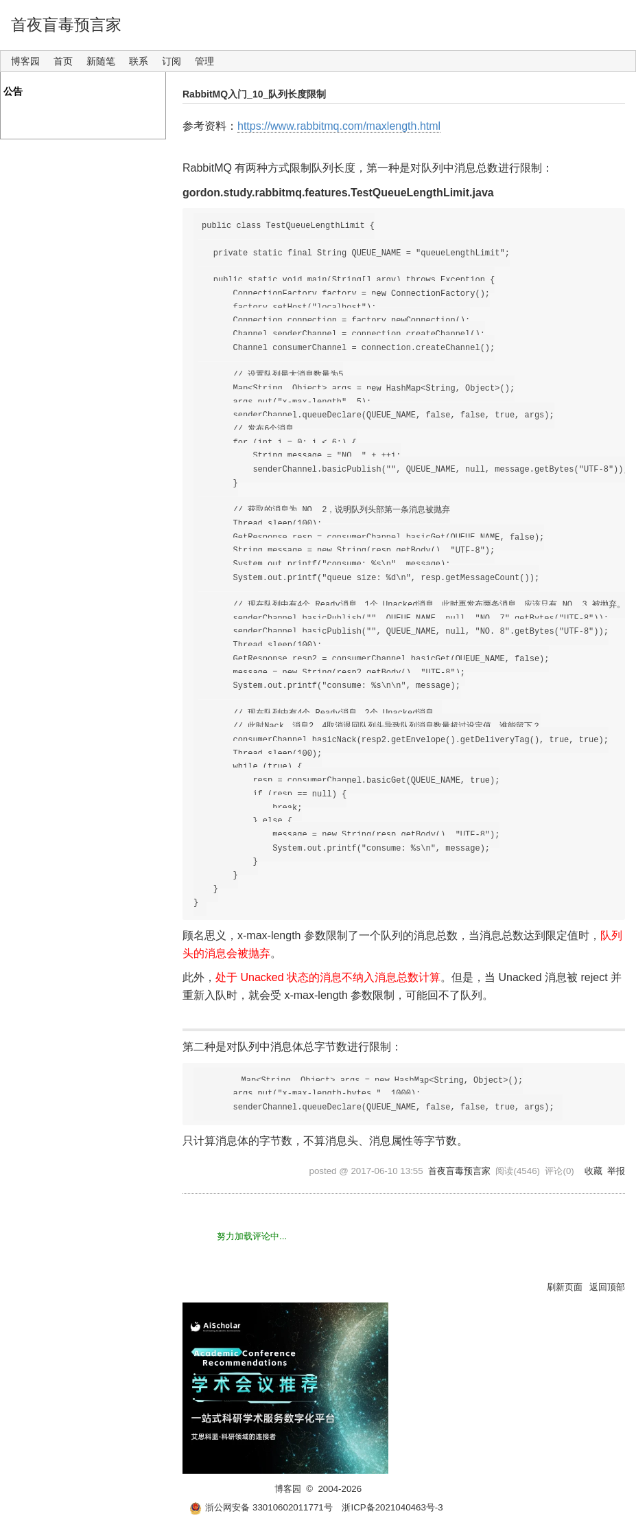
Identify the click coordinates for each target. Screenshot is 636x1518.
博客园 (25, 61)
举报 (616, 1171)
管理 (204, 61)
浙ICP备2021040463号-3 (392, 1507)
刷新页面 (564, 1287)
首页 (63, 61)
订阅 (171, 61)
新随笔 (100, 61)
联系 (138, 61)
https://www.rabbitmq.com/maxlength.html (338, 126)
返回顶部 (607, 1287)
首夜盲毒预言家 (66, 25)
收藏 (593, 1171)
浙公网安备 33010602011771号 (260, 1507)
